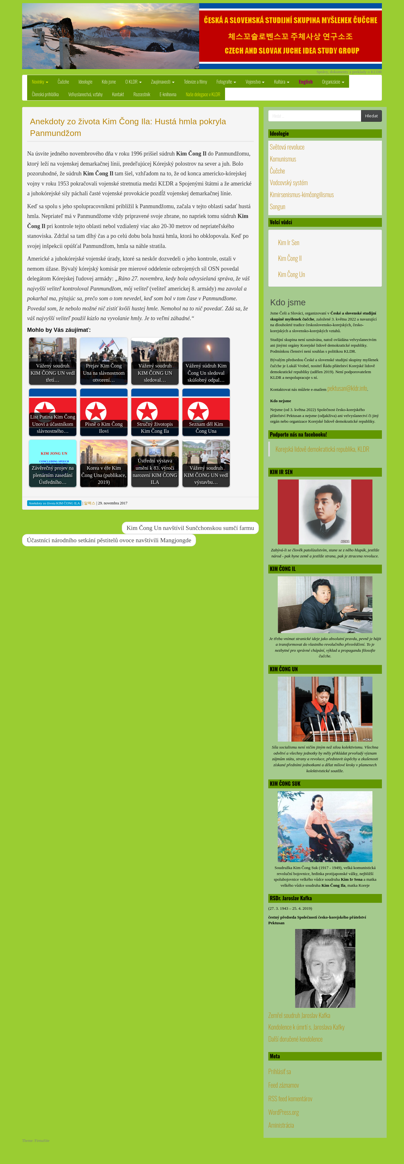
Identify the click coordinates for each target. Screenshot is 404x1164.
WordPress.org (283, 1112)
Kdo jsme (109, 81)
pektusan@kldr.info (347, 388)
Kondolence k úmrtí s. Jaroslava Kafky (306, 1027)
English (306, 81)
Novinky (40, 81)
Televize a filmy (195, 81)
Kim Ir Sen (288, 242)
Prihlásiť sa (279, 1071)
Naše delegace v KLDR (203, 94)
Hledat (371, 116)
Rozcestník (142, 94)
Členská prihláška (45, 94)
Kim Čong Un (291, 274)
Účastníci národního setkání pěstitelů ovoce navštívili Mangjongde (109, 540)
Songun (277, 206)
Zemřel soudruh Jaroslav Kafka (299, 1015)
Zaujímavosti (163, 81)
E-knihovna (168, 94)
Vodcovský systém (289, 182)
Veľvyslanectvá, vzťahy (85, 94)
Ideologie (85, 81)
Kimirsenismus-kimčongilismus (302, 194)
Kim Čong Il (290, 258)
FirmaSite (42, 1140)
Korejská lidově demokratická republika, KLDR (322, 449)
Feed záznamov (283, 1085)
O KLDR (133, 81)
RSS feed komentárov (290, 1098)
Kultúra (281, 81)
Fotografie (226, 81)
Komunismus (283, 158)
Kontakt (118, 94)
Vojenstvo (255, 81)
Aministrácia (281, 1125)
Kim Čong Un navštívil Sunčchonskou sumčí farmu (190, 528)
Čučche (63, 81)
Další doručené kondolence (295, 1038)
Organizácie (333, 81)
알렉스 (89, 503)
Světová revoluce (287, 146)
